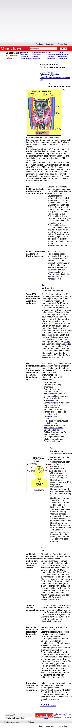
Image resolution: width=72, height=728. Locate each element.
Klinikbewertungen (11, 722)
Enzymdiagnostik (26, 58)
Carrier (67, 342)
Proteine (61, 52)
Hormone (35, 56)
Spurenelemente (63, 54)
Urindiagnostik (63, 58)
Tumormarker (62, 56)
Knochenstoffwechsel (53, 428)
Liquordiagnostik (52, 54)
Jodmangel (50, 335)
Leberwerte (36, 58)
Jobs (23, 722)
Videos (31, 722)
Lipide (49, 52)
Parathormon (54, 274)
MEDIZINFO (11, 48)
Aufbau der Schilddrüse (49, 74)
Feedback (39, 44)
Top (49, 83)
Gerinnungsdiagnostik (39, 52)
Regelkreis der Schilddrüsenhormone (55, 78)
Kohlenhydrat (50, 394)
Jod (41, 80)
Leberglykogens (51, 403)
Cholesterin (49, 416)
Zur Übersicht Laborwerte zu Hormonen (48, 704)
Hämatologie (36, 54)
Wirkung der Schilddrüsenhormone (54, 76)
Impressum (50, 44)
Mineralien (50, 56)
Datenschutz (63, 44)
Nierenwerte (51, 58)
